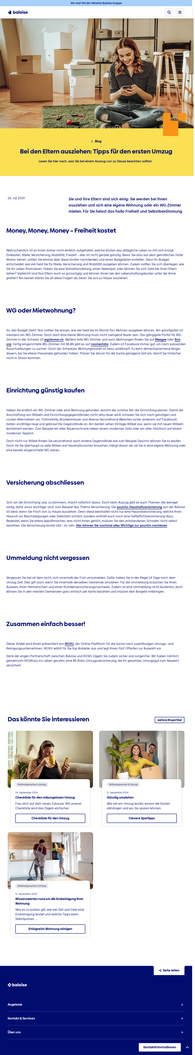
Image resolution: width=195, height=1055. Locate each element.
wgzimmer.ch (54, 339)
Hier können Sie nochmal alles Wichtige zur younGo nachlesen (121, 525)
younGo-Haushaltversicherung (139, 507)
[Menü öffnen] (179, 12)
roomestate (99, 344)
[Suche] (169, 12)
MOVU (69, 644)
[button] (96, 1004)
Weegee (160, 339)
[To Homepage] (20, 12)
